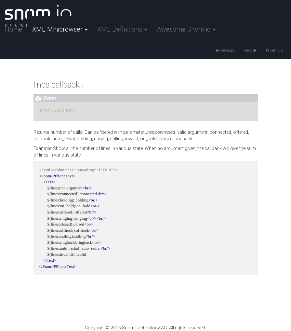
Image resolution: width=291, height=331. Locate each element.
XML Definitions (122, 29)
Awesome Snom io (186, 29)
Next (250, 50)
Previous (225, 50)
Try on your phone (56, 110)
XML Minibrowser (59, 29)
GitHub (274, 50)
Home (13, 29)
